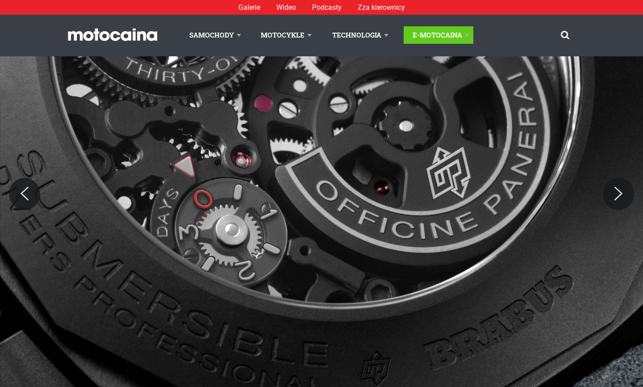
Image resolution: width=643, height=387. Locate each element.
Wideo (286, 7)
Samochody (211, 34)
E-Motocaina (437, 34)
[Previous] (24, 194)
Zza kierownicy (381, 7)
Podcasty (327, 7)
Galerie (249, 7)
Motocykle (283, 34)
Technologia (356, 34)
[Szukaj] (565, 35)
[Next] (618, 194)
